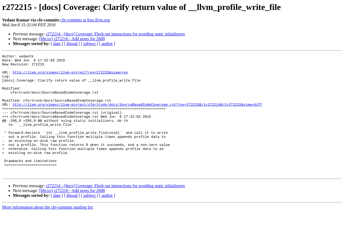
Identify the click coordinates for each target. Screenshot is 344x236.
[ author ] (107, 43)
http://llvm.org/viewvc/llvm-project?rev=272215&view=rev (70, 76)
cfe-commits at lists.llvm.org (85, 20)
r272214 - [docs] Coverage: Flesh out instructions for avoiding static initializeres (115, 34)
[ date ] (57, 43)
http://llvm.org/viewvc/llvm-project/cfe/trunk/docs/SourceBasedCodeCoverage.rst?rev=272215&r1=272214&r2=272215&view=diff (137, 114)
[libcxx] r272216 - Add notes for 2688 (72, 38)
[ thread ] (72, 43)
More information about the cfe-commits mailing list (47, 231)
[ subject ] (89, 43)
